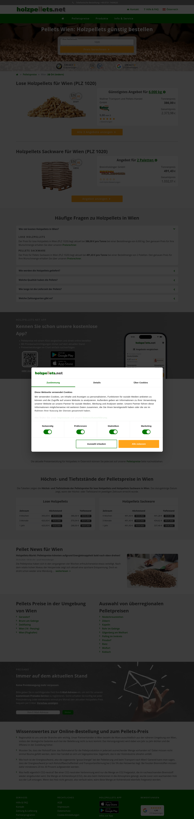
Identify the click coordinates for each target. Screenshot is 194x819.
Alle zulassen (139, 444)
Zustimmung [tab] (53, 382)
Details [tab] (97, 382)
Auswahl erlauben (96, 444)
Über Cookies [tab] (141, 382)
